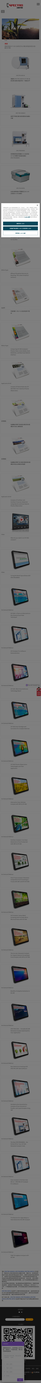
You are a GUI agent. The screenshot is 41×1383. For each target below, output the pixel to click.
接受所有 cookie (20, 223)
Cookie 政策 (27, 217)
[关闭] (37, 205)
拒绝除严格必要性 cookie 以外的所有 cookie (20, 228)
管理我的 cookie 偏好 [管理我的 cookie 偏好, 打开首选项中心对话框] (20, 233)
